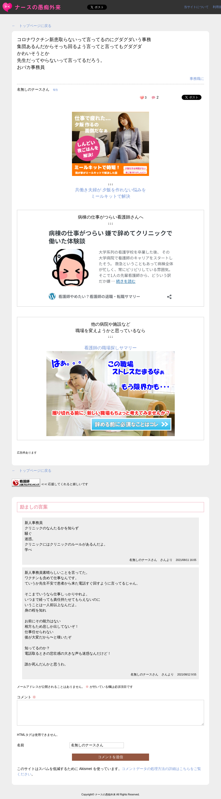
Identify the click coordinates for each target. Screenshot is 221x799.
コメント (26, 697)
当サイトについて (196, 7)
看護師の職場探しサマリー (110, 347)
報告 (55, 89)
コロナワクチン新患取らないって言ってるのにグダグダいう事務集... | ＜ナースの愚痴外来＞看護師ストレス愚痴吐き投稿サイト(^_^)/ (32, 7)
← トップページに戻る (31, 26)
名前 (20, 745)
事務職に (197, 79)
